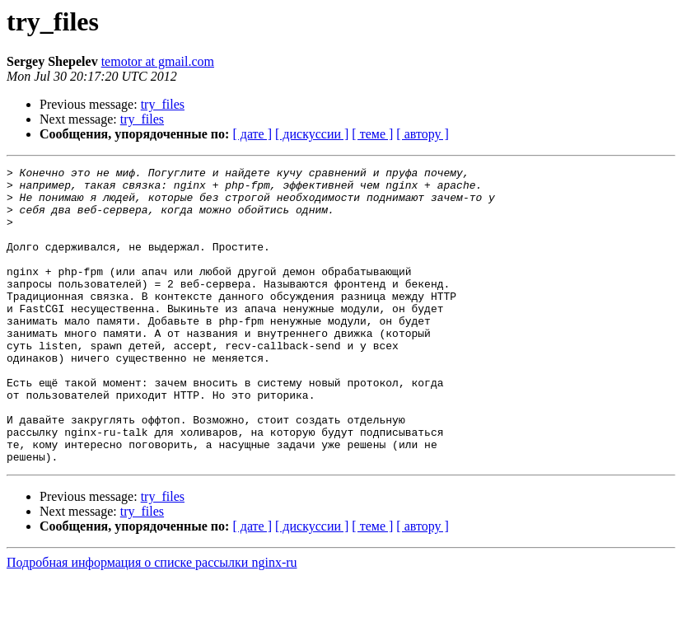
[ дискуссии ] (311, 134)
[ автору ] (422, 134)
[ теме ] (372, 134)
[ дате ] (252, 134)
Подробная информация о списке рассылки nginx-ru (152, 622)
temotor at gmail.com (157, 61)
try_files (163, 104)
